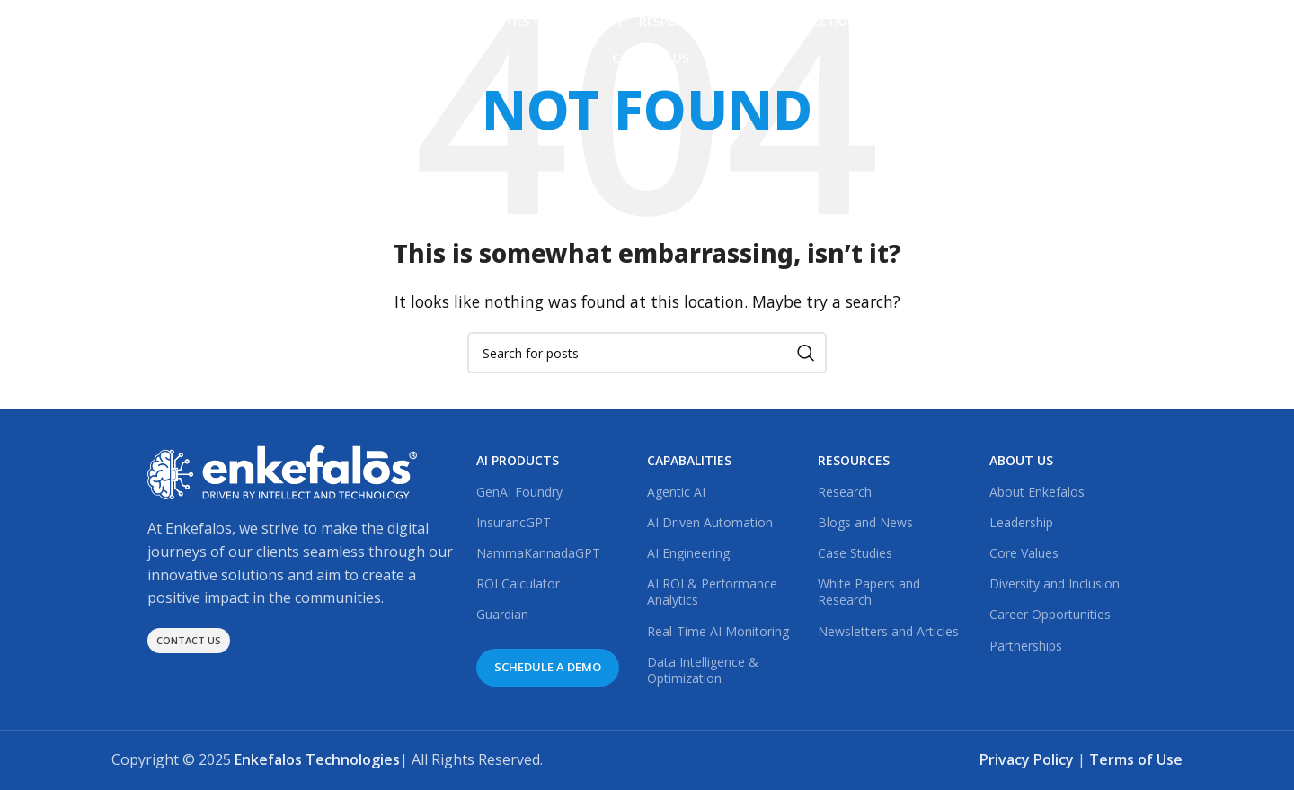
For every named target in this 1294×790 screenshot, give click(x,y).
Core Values (1024, 552)
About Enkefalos (1037, 491)
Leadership (1021, 522)
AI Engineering (688, 552)
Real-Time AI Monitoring (718, 631)
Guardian (502, 614)
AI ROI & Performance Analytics (712, 591)
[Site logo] (196, 39)
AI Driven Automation (710, 522)
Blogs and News (865, 522)
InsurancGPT (513, 522)
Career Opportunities (1050, 614)
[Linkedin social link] (1030, 41)
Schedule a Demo (1120, 40)
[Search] (647, 352)
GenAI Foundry (519, 491)
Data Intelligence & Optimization (702, 670)
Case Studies (855, 552)
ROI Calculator (518, 583)
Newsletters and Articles (888, 631)
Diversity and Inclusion (1054, 583)
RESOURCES (854, 460)
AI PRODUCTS (517, 460)
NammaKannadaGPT (538, 552)
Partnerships (1025, 645)
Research (845, 491)
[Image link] (282, 471)
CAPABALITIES (689, 460)
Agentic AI (676, 491)
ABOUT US (1021, 460)
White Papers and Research (869, 591)
